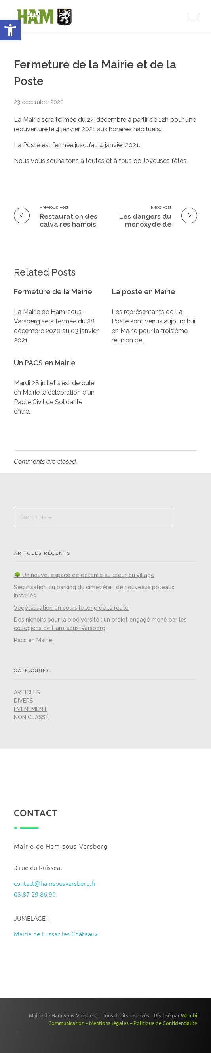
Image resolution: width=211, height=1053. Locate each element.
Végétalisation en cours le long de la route (71, 608)
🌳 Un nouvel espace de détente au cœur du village (84, 575)
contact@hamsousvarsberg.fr (55, 883)
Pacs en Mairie (33, 640)
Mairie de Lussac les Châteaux (56, 933)
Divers (23, 701)
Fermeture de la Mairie (53, 291)
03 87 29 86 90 (35, 894)
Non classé (31, 717)
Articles (27, 692)
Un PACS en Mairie (45, 363)
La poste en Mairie (143, 291)
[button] (10, 30)
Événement (30, 709)
